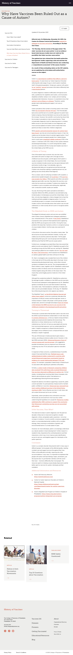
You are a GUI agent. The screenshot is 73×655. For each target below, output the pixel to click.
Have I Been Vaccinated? (14, 37)
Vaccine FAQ (6, 11)
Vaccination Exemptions (14, 45)
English (65, 29)
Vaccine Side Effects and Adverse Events (18, 49)
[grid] (50, 518)
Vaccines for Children (11, 59)
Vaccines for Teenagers (11, 67)
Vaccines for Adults (10, 63)
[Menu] (69, 3)
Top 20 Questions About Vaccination (17, 41)
